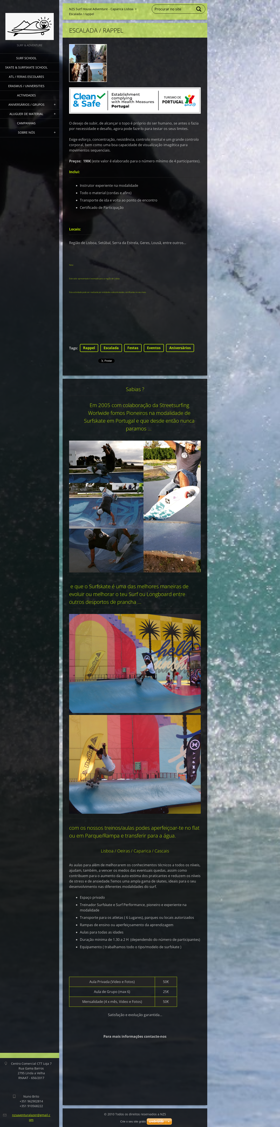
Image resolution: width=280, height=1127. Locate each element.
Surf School (26, 58)
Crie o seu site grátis (133, 1121)
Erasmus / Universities (26, 86)
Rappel (89, 347)
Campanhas (26, 123)
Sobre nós (26, 132)
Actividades (26, 95)
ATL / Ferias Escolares (26, 77)
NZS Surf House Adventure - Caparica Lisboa (101, 9)
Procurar (199, 9)
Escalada (111, 347)
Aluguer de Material (26, 114)
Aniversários (180, 347)
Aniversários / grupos (26, 104)
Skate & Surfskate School (26, 67)
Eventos (154, 347)
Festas (132, 347)
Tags (73, 348)
